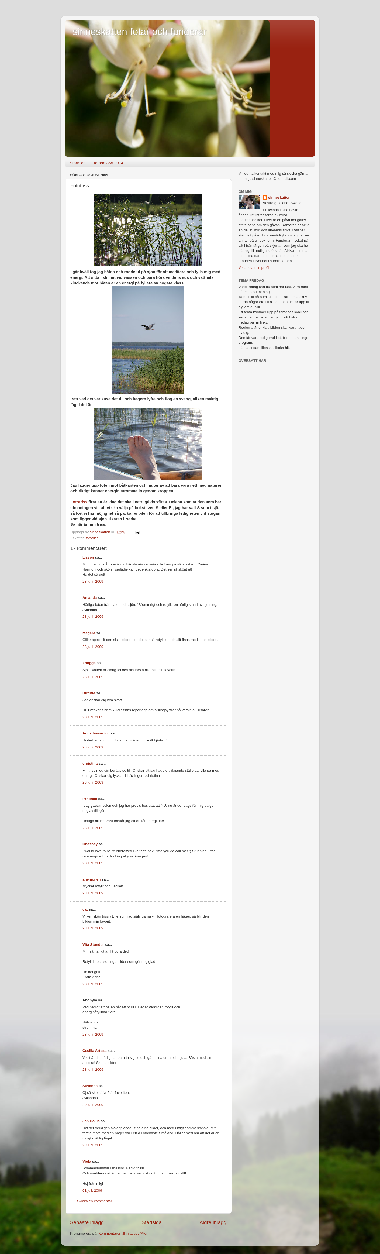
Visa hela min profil (254, 268)
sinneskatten (279, 197)
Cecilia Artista (94, 1051)
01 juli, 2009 (92, 1190)
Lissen (88, 557)
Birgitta (88, 693)
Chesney (90, 844)
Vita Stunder (93, 945)
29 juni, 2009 (92, 1105)
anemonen (91, 879)
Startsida (78, 162)
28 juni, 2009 (92, 581)
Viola (86, 1161)
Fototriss (79, 502)
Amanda (89, 598)
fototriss (92, 538)
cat (85, 909)
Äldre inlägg (212, 1222)
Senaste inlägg (87, 1222)
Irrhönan (89, 799)
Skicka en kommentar (94, 1201)
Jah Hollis (91, 1121)
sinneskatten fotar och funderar (139, 31)
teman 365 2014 (108, 162)
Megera (88, 633)
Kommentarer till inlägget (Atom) (124, 1233)
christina (90, 763)
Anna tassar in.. (96, 733)
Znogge (89, 663)
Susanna (90, 1086)
